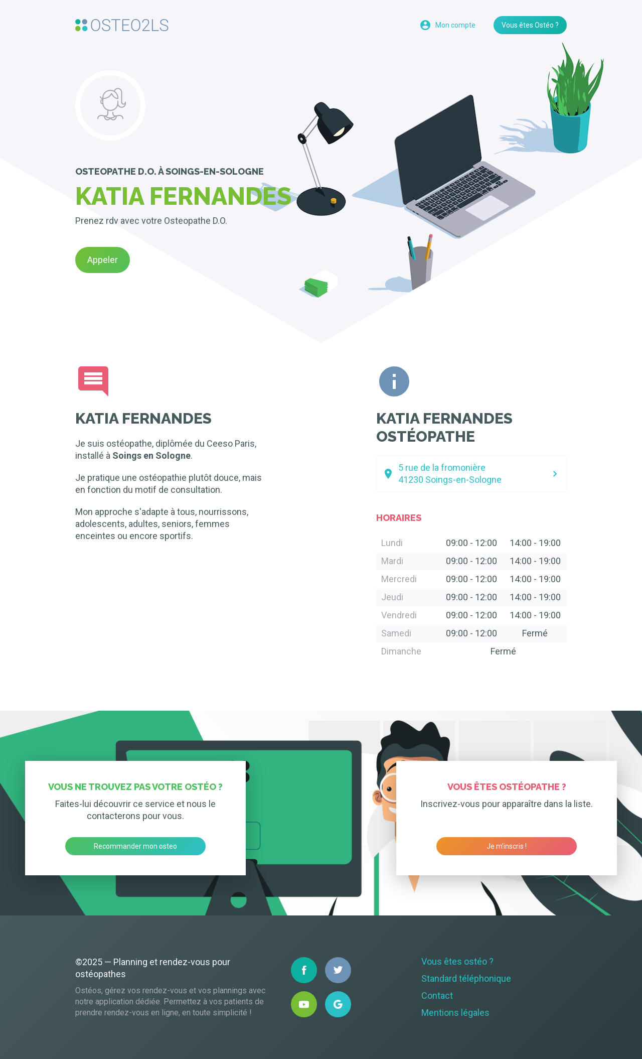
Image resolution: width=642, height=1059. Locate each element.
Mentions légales (455, 1012)
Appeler (102, 259)
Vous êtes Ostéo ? (530, 25)
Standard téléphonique (466, 978)
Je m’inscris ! (507, 846)
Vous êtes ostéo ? (457, 961)
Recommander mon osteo (135, 846)
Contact (437, 995)
